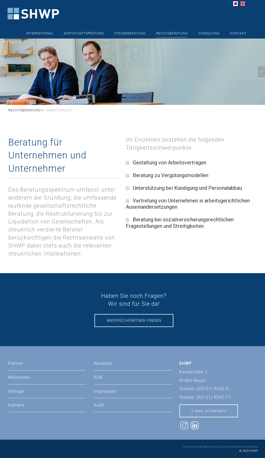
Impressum (191, 446)
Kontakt (238, 33)
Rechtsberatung (172, 33)
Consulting (209, 33)
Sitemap (252, 446)
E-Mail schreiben (209, 411)
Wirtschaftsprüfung (84, 33)
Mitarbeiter (19, 377)
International (39, 33)
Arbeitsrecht (59, 110)
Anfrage (16, 391)
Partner (15, 363)
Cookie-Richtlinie (232, 446)
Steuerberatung (130, 33)
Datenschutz (210, 446)
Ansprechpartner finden (134, 320)
